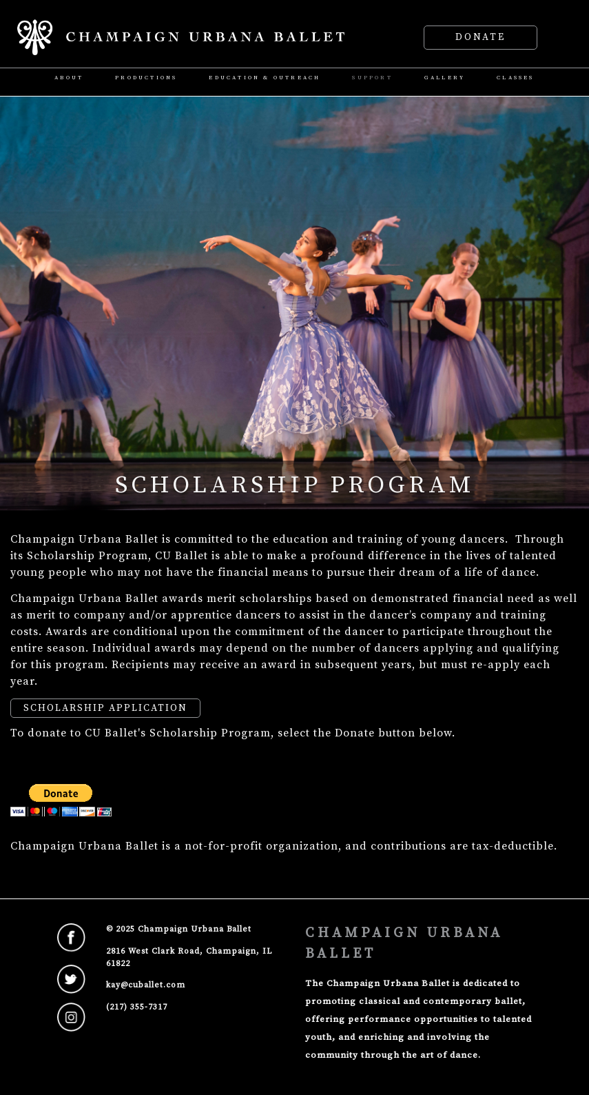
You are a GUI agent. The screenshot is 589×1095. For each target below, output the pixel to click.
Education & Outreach (264, 77)
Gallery (444, 77)
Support (372, 77)
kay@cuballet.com (145, 985)
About (68, 77)
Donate (480, 37)
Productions (146, 77)
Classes (515, 77)
